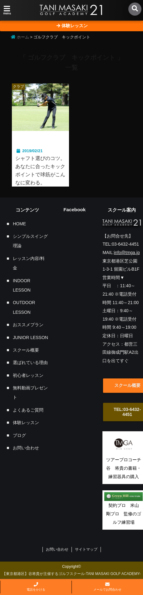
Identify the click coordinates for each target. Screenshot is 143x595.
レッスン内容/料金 (29, 263)
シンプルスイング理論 (30, 241)
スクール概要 (26, 350)
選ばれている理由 (30, 362)
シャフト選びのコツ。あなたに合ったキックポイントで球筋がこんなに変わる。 (40, 170)
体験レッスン (26, 422)
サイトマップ (86, 550)
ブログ (19, 435)
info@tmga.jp (127, 252)
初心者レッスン (28, 375)
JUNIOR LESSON (30, 337)
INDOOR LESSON (22, 285)
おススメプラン (28, 325)
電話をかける (36, 586)
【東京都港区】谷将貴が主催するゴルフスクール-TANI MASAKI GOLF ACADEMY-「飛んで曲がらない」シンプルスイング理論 (71, 577)
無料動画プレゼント (30, 392)
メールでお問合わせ (107, 586)
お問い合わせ (26, 447)
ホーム (20, 37)
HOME (19, 223)
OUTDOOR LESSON (24, 307)
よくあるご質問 (28, 410)
